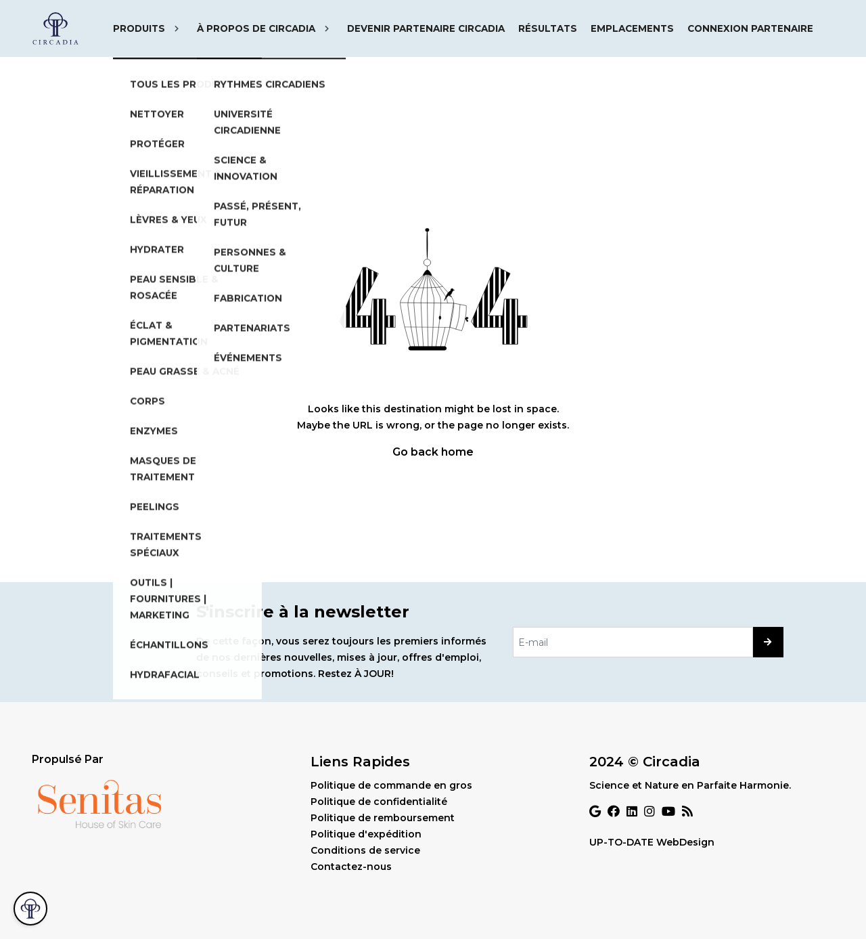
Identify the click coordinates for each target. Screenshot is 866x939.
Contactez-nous (351, 866)
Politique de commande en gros (391, 785)
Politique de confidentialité (379, 801)
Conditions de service (365, 850)
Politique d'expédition (366, 834)
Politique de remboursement (383, 818)
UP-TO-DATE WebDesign (651, 842)
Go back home (433, 451)
